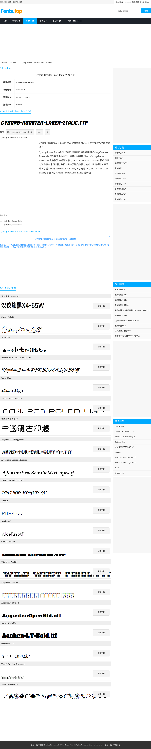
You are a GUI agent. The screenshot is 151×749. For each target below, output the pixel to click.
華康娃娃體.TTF (121, 295)
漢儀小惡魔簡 (120, 153)
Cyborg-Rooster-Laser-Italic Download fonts (55, 239)
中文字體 (16, 21)
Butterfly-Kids (120, 442)
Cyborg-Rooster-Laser (14, 225)
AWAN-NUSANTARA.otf (124, 447)
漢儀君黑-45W (120, 184)
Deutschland (144, 2)
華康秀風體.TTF (121, 300)
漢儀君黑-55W (120, 189)
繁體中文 (135, 2)
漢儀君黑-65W (120, 194)
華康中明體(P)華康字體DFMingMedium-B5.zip (132, 310)
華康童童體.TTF (121, 315)
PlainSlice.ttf (119, 426)
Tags (121, 2)
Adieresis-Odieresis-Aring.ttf (125, 437)
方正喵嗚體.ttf (120, 290)
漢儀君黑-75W (120, 199)
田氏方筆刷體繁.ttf (122, 305)
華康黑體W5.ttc (120, 326)
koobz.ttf (118, 452)
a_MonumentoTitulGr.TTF (124, 432)
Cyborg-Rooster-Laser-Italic (25, 82)
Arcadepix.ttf (119, 473)
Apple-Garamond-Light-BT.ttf (125, 463)
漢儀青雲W (119, 168)
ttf (48, 132)
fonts (39, 132)
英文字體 (30, 21)
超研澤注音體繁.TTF (122, 331)
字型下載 (11, 2)
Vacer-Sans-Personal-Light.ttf (125, 457)
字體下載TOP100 (74, 21)
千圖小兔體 (119, 158)
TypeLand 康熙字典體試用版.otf (127, 321)
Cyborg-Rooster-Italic (14, 221)
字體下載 (18, 2)
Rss (117, 2)
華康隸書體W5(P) (121, 163)
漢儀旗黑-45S (120, 173)
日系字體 (57, 21)
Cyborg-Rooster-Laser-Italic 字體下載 (55, 75)
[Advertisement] (75, 43)
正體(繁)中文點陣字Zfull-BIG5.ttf (127, 336)
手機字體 (44, 21)
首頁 (5, 21)
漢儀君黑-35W (120, 179)
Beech (117, 468)
